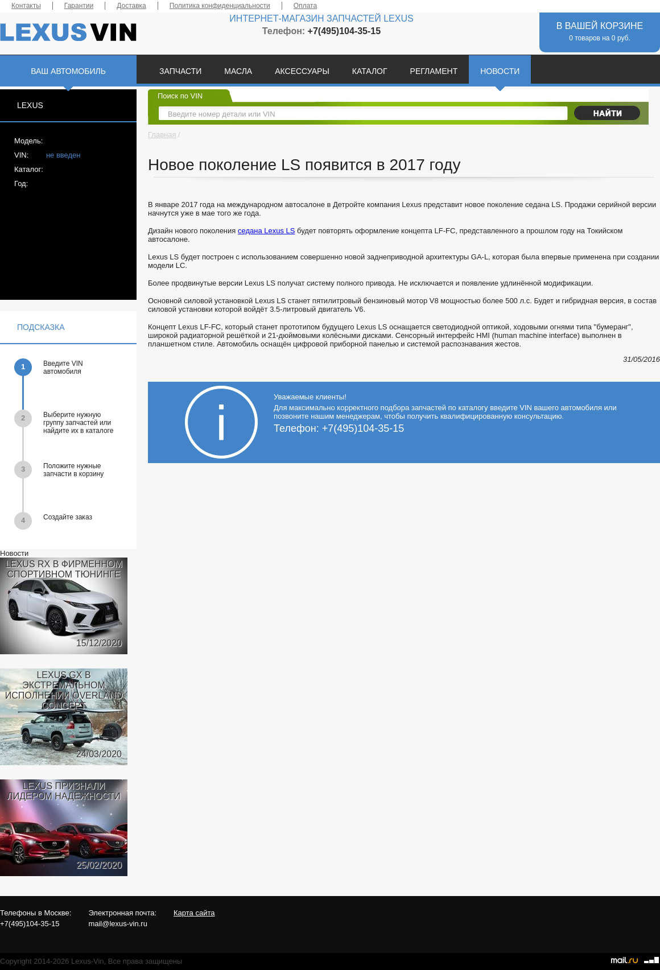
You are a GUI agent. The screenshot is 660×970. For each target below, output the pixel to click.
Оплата (305, 6)
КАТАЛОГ (369, 71)
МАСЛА (238, 71)
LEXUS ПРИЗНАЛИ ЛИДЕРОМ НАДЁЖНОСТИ (63, 791)
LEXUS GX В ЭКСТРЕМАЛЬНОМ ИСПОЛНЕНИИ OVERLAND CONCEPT (64, 690)
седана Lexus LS (266, 230)
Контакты (26, 6)
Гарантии (78, 6)
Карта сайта (194, 913)
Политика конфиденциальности (220, 6)
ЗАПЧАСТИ (180, 71)
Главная (162, 134)
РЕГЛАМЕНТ (434, 71)
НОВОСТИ (499, 71)
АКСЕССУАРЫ (302, 71)
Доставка (131, 6)
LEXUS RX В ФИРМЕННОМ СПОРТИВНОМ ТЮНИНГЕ (63, 569)
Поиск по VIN (180, 96)
